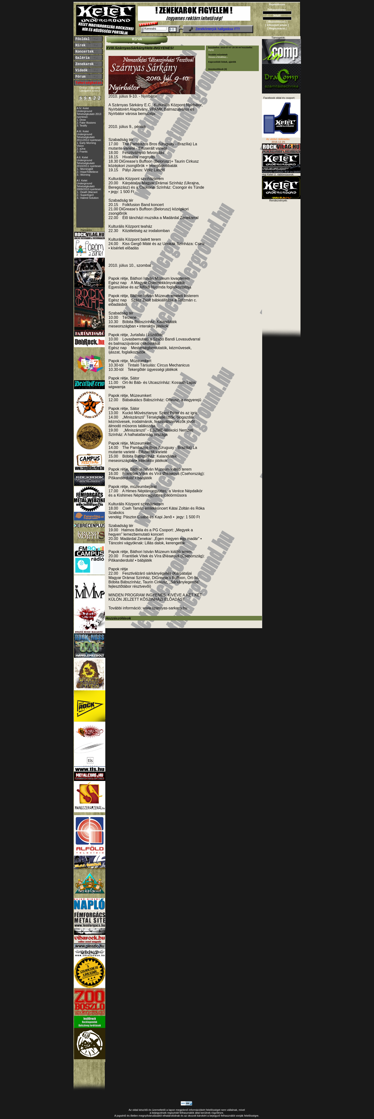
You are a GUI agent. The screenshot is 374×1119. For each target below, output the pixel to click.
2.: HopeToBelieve (87, 171)
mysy (211, 50)
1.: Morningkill (85, 168)
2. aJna (81, 148)
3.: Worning (83, 174)
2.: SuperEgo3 (85, 194)
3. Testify (82, 125)
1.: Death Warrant (87, 192)
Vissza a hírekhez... (218, 57)
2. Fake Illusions (86, 122)
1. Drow (81, 119)
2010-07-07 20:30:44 (230, 47)
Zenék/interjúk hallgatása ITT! (217, 29)
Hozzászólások (118, 618)
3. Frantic (82, 151)
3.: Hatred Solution (88, 197)
